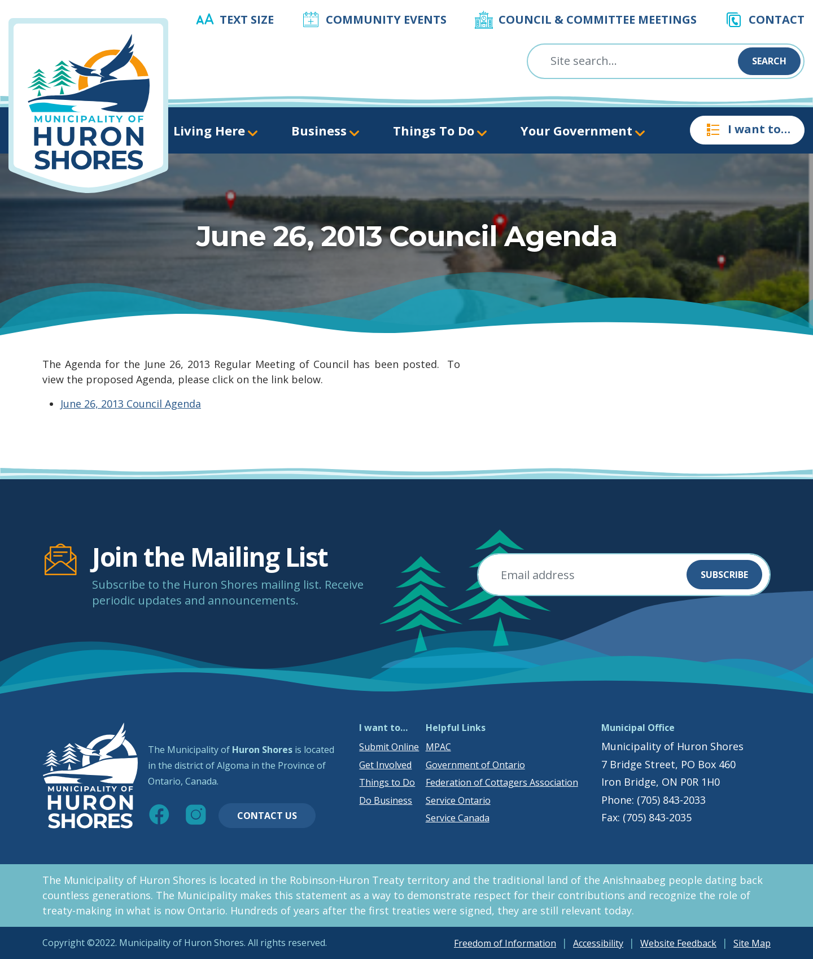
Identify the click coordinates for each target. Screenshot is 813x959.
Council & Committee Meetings (598, 19)
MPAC (438, 747)
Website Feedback (678, 943)
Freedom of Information (505, 943)
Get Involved (385, 765)
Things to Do (387, 782)
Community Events (386, 19)
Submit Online (389, 747)
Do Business (385, 800)
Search (769, 61)
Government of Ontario (475, 765)
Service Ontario (458, 800)
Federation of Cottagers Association (502, 782)
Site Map (752, 943)
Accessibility (598, 943)
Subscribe (724, 574)
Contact (777, 19)
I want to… (747, 130)
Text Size (247, 19)
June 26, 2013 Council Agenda (130, 403)
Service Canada (457, 818)
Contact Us (267, 815)
